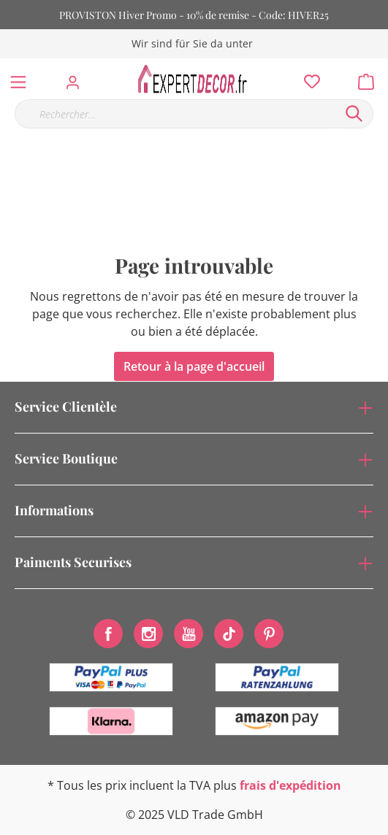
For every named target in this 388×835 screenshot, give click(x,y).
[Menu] (18, 78)
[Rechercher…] (175, 113)
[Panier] (370, 78)
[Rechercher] (354, 113)
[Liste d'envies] (307, 78)
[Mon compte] (77, 78)
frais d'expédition (290, 785)
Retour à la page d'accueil (194, 366)
